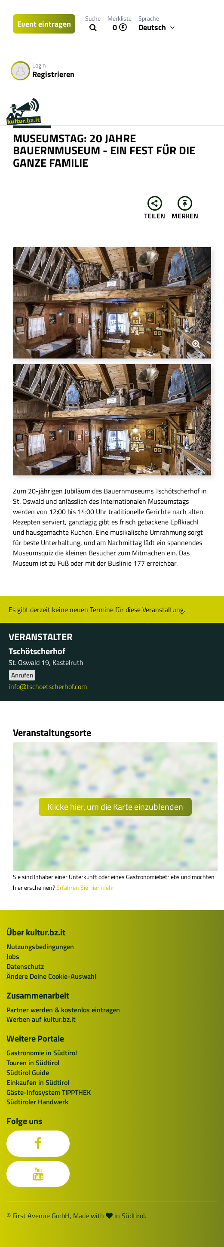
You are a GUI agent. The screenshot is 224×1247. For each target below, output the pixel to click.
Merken (185, 208)
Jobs (12, 956)
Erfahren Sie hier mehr (85, 887)
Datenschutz (25, 966)
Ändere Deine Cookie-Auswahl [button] (51, 976)
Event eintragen (44, 24)
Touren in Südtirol (32, 1062)
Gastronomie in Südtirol (41, 1053)
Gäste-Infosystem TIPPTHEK (48, 1092)
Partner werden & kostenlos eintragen (63, 1010)
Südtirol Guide (27, 1072)
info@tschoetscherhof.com (48, 686)
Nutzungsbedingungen (40, 946)
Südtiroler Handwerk (37, 1102)
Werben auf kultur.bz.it (41, 1019)
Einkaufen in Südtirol (37, 1082)
